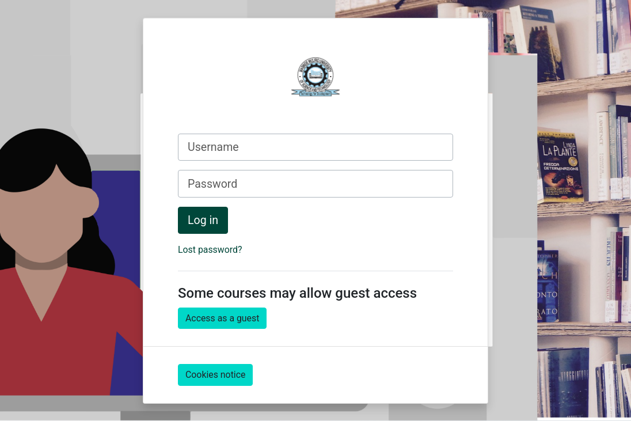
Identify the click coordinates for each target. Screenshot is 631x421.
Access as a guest (222, 318)
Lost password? (210, 249)
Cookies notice (215, 374)
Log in (203, 220)
